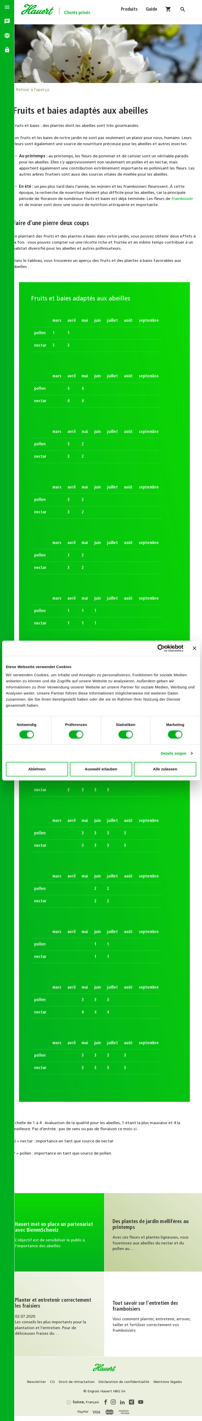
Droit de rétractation (97, 1386)
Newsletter (56, 1386)
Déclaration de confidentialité (144, 1386)
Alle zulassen (165, 769)
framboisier (37, 209)
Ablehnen (37, 769)
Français (86, 1406)
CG (72, 1386)
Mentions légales (85, 1395)
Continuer (61, 1236)
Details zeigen (173, 753)
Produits (129, 12)
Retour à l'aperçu (40, 88)
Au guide (61, 1318)
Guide (151, 12)
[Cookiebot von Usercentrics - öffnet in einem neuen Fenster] (161, 648)
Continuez (155, 1236)
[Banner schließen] (194, 648)
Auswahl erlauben (101, 769)
